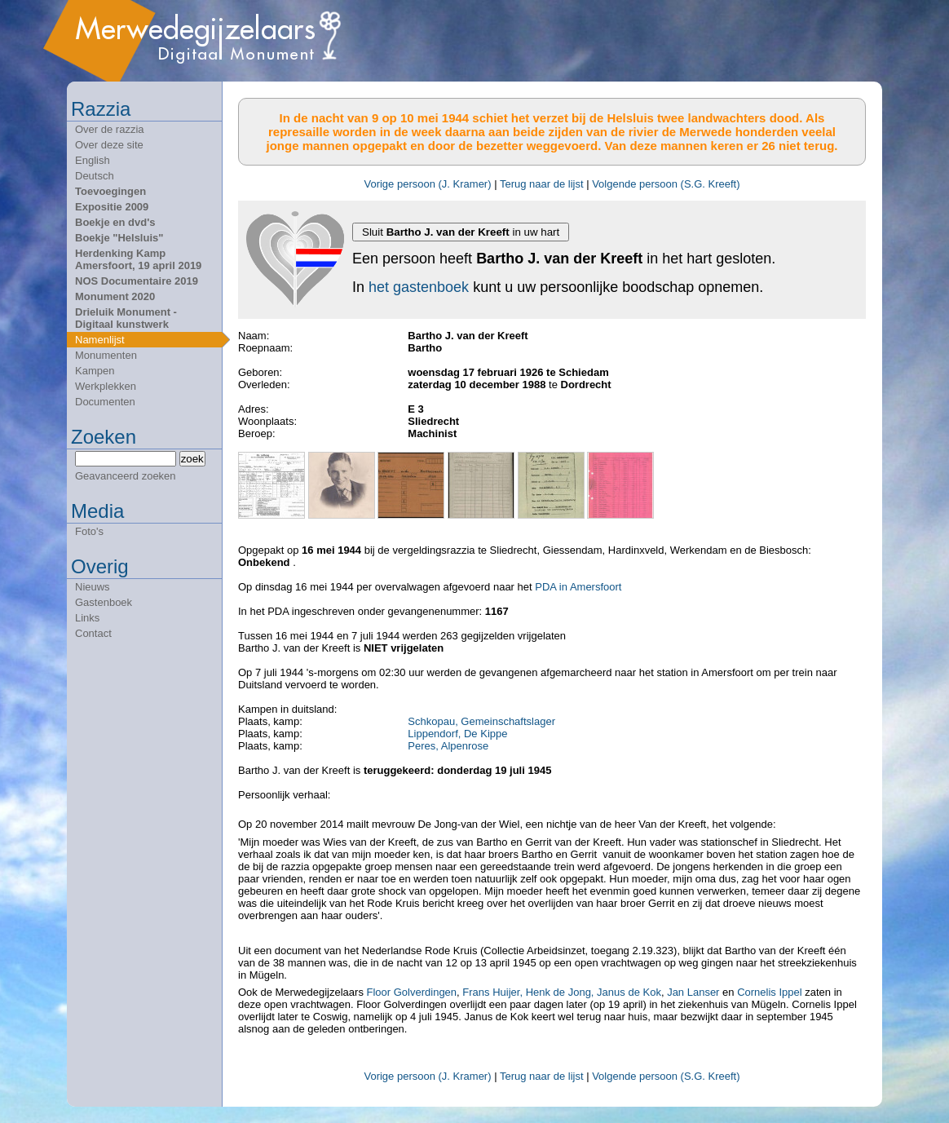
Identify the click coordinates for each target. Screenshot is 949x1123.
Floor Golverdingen (410, 992)
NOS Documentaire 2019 (136, 281)
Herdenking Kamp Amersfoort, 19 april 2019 (138, 259)
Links (87, 618)
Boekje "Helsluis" (119, 238)
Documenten (105, 402)
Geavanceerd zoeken (125, 476)
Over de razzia (109, 129)
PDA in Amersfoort (578, 587)
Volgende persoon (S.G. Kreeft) (665, 184)
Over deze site (109, 145)
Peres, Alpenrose (448, 746)
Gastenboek (103, 602)
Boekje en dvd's (115, 222)
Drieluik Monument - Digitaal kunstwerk (126, 318)
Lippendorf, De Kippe (457, 733)
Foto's (89, 531)
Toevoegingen (110, 191)
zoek (192, 459)
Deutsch (94, 176)
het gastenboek (419, 287)
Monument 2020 (115, 296)
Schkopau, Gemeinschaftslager (481, 721)
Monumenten (106, 355)
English (92, 160)
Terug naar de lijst (542, 184)
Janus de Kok (629, 992)
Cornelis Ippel (769, 992)
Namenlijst (100, 340)
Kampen (94, 371)
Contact (93, 633)
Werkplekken (105, 386)
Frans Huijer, (492, 992)
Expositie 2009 (111, 207)
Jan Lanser (693, 992)
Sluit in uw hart (460, 232)
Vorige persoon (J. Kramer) (427, 184)
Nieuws (92, 587)
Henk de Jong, (560, 992)
